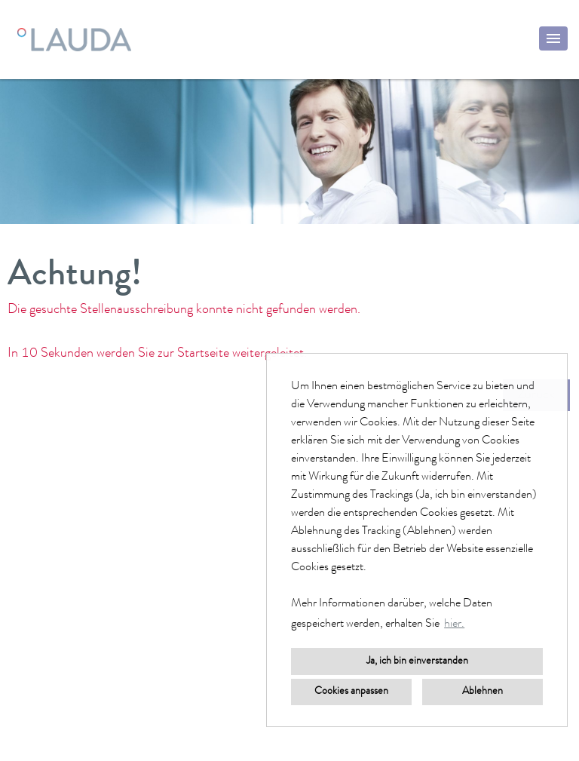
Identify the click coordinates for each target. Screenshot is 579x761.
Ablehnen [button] (482, 691)
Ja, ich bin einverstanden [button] (417, 661)
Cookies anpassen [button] (351, 691)
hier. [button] (454, 624)
